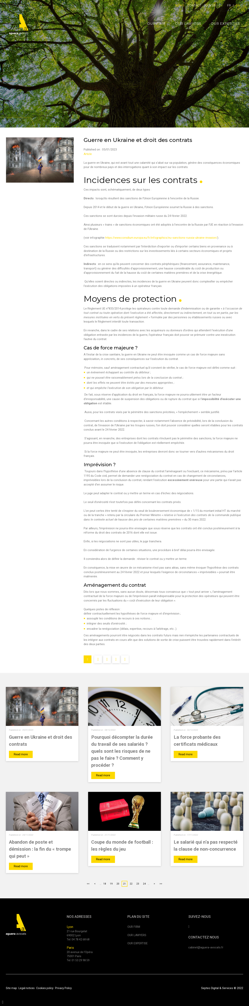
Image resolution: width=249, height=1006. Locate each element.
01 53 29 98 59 (80, 960)
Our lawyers (188, 24)
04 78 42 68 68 (80, 939)
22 (131, 883)
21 (124, 883)
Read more (21, 754)
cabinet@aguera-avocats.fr (205, 947)
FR (229, 5)
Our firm (156, 24)
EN (238, 5)
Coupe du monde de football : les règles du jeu (122, 845)
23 (137, 883)
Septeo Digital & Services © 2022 (222, 988)
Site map (11, 988)
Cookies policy (44, 988)
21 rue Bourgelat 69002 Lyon (77, 933)
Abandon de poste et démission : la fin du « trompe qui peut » (40, 849)
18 (104, 883)
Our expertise (225, 24)
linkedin (219, 5)
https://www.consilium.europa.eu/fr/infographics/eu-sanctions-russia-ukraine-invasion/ (161, 237)
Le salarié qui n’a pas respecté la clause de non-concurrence (206, 845)
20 (118, 883)
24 (144, 883)
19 (111, 883)
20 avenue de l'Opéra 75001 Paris (80, 954)
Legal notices (26, 988)
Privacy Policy (63, 988)
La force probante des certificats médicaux (197, 740)
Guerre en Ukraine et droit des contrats (40, 740)
